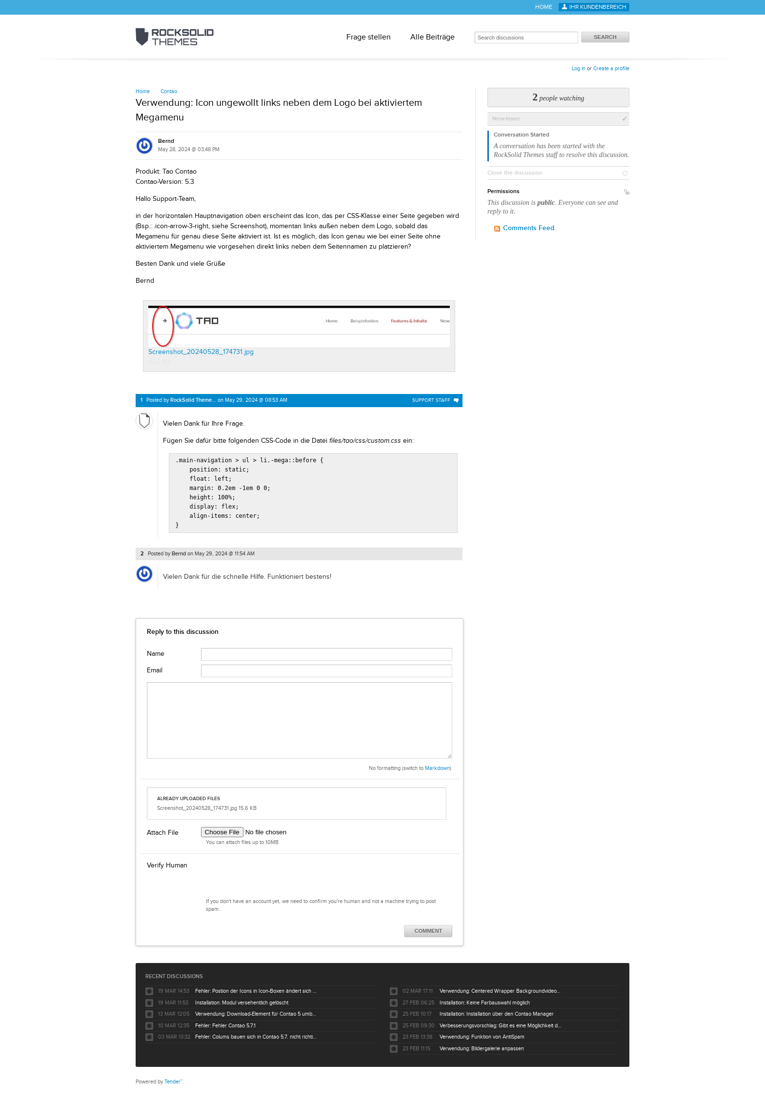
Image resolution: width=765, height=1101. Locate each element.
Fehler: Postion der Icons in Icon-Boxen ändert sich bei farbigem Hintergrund (256, 987)
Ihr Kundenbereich (597, 7)
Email (154, 666)
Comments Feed (528, 228)
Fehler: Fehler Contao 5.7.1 (225, 1021)
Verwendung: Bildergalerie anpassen (482, 1044)
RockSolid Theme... (193, 400)
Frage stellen (368, 37)
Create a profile (611, 68)
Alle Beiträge (432, 37)
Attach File (163, 829)
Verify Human (167, 861)
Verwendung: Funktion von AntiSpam (482, 1033)
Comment (429, 927)
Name (155, 650)
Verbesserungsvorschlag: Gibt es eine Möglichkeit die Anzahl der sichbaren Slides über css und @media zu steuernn (501, 1021)
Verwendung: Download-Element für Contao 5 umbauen (256, 1010)
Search (605, 37)
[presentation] (275, 875)
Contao (169, 91)
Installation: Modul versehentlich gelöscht (241, 999)
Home (543, 7)
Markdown (437, 764)
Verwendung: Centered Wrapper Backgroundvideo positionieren (501, 987)
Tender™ (173, 1078)
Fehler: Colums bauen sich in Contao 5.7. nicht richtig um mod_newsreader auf (256, 1033)
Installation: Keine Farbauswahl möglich (485, 999)
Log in (578, 68)
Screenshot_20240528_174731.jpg (299, 330)
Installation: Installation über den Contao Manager (497, 1010)
